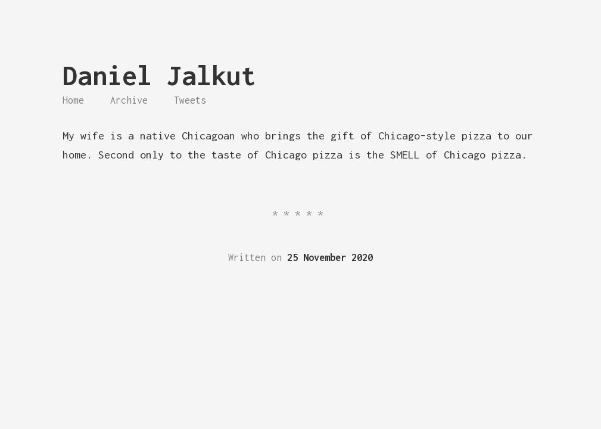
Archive (129, 100)
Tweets (190, 100)
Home (73, 100)
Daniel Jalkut (159, 75)
